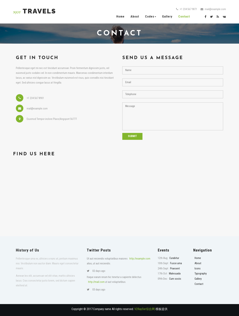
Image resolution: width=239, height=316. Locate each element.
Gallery (167, 16)
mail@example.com (215, 9)
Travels (34, 11)
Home (120, 16)
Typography (201, 273)
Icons (198, 268)
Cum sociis (175, 278)
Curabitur (174, 258)
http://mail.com (96, 282)
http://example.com (139, 258)
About (135, 16)
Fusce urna (176, 263)
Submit (132, 136)
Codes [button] (150, 16)
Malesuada (175, 273)
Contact (184, 16)
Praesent (175, 268)
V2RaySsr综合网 (144, 309)
